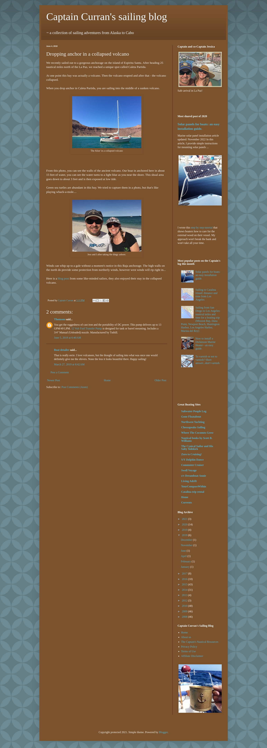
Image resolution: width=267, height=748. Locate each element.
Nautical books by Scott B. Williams (196, 439)
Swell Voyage (189, 470)
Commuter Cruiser (192, 465)
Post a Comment (60, 372)
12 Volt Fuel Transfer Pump (86, 328)
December (187, 539)
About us (186, 637)
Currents (186, 502)
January (185, 566)
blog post (64, 278)
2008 (185, 616)
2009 (185, 611)
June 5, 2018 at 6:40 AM (67, 337)
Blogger (163, 732)
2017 (185, 573)
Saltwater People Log (193, 411)
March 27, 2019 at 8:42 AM (69, 364)
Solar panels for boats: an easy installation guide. (207, 275)
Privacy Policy (189, 646)
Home (107, 380)
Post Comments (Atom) (75, 387)
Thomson (59, 319)
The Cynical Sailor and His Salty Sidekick (197, 447)
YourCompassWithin (193, 486)
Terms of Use (188, 651)
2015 (185, 584)
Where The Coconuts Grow (197, 432)
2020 (185, 524)
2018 (185, 535)
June (184, 550)
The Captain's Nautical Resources (199, 641)
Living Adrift (189, 481)
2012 (185, 600)
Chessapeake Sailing (193, 427)
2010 (185, 605)
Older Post (160, 380)
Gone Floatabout (191, 416)
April (184, 556)
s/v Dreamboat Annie (193, 475)
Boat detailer (61, 349)
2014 (185, 589)
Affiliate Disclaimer (192, 655)
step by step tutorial (202, 227)
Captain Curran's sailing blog (106, 16)
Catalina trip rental (192, 491)
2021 (185, 518)
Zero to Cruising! (191, 454)
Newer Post (53, 380)
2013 (185, 595)
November (187, 545)
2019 (185, 529)
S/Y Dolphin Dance (192, 459)
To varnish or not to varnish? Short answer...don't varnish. (207, 359)
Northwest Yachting (193, 421)
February (186, 561)
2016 (185, 579)
